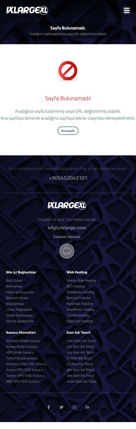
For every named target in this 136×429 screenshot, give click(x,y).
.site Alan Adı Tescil (80, 375)
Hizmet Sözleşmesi (20, 321)
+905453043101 (68, 177)
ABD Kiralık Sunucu (20, 352)
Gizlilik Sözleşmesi (19, 315)
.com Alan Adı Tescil (81, 341)
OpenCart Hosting (79, 321)
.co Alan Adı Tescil (79, 364)
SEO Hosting (75, 286)
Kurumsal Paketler (79, 304)
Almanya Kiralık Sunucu (23, 341)
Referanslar (14, 286)
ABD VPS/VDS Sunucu (22, 381)
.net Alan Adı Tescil (80, 346)
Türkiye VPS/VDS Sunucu (25, 375)
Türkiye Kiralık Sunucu (22, 358)
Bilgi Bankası (15, 304)
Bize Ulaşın (14, 280)
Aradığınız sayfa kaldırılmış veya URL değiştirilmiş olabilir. (68, 33)
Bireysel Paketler (78, 298)
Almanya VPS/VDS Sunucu (26, 364)
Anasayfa (68, 130)
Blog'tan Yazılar (17, 298)
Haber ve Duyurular (20, 292)
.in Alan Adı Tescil (79, 358)
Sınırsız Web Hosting (81, 280)
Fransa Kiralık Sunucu (21, 346)
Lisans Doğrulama (19, 309)
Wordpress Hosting (80, 292)
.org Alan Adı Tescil (80, 352)
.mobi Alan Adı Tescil (81, 381)
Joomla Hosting (77, 315)
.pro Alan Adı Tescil (80, 370)
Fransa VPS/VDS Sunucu (24, 370)
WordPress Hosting (80, 309)
